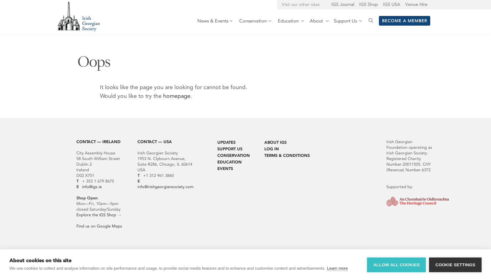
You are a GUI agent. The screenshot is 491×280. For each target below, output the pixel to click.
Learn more (337, 268)
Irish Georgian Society (79, 16)
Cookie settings (455, 264)
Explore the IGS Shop (96, 214)
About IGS (275, 142)
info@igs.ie (92, 186)
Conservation (233, 155)
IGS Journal (342, 4)
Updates (226, 142)
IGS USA (391, 4)
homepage (176, 95)
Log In (271, 149)
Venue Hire (416, 4)
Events (225, 168)
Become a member (404, 20)
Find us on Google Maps (99, 226)
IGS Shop (368, 4)
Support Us (229, 149)
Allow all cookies (396, 264)
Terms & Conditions (287, 155)
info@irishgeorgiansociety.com (165, 186)
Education (229, 162)
